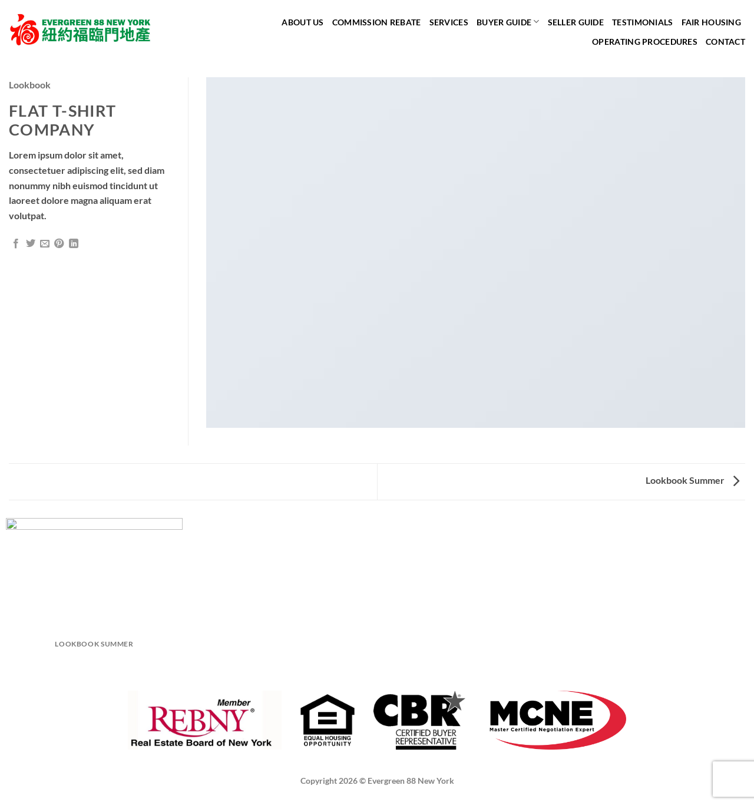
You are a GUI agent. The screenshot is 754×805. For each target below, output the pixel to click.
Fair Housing (711, 22)
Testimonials (642, 22)
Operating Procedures (644, 42)
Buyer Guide (508, 21)
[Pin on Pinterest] (59, 244)
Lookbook (30, 84)
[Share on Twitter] (30, 244)
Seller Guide (576, 22)
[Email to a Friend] (44, 244)
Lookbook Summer (692, 480)
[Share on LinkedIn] (73, 244)
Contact (725, 42)
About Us (302, 22)
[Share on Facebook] (16, 244)
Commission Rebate (376, 22)
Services (448, 22)
